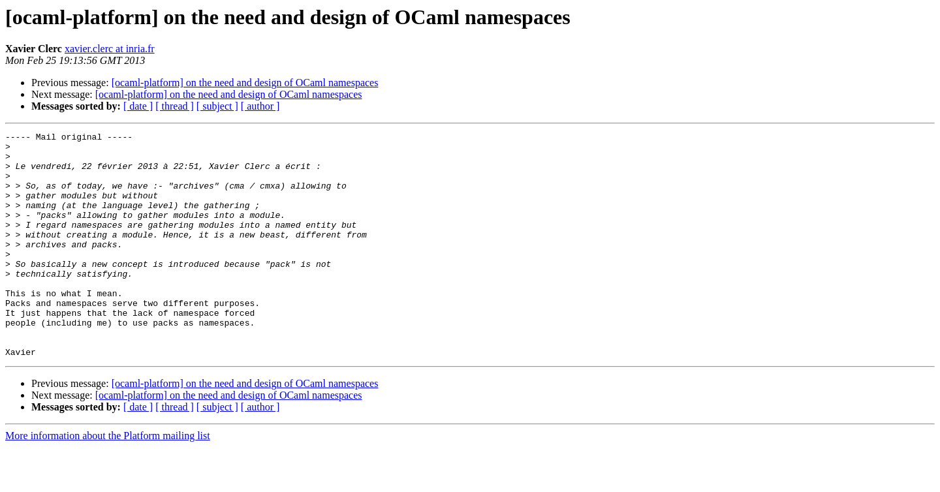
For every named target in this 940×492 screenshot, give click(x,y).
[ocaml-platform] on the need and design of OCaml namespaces (245, 82)
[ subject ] (217, 106)
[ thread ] (174, 106)
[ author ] (260, 106)
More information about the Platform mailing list (107, 480)
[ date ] (138, 106)
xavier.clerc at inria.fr (110, 48)
